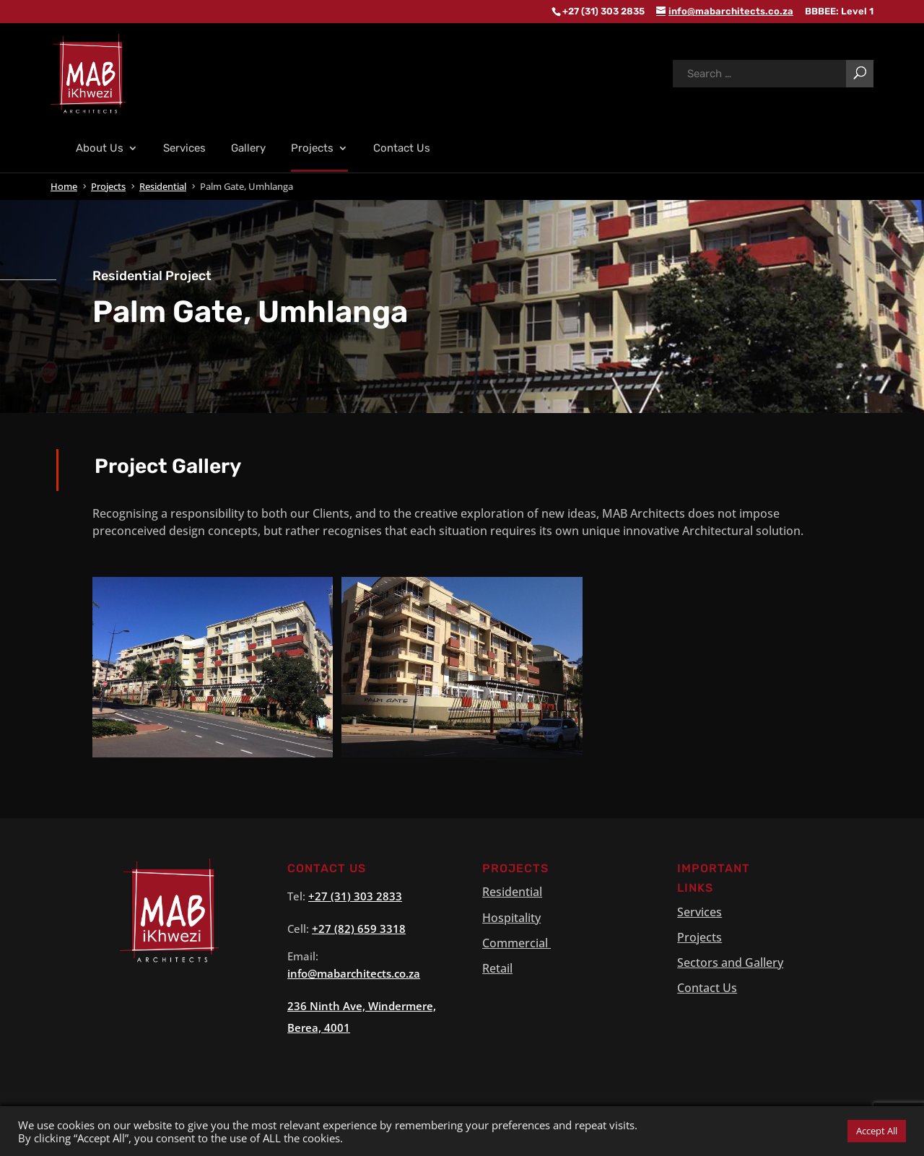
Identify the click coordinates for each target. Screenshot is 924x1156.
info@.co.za (353, 998)
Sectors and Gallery (730, 988)
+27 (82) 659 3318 (359, 954)
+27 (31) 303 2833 (355, 921)
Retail (497, 993)
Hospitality (511, 943)
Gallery (248, 174)
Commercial (516, 968)
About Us (99, 174)
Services (184, 174)
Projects (312, 174)
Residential (512, 917)
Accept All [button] (876, 1130)
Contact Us (401, 174)
